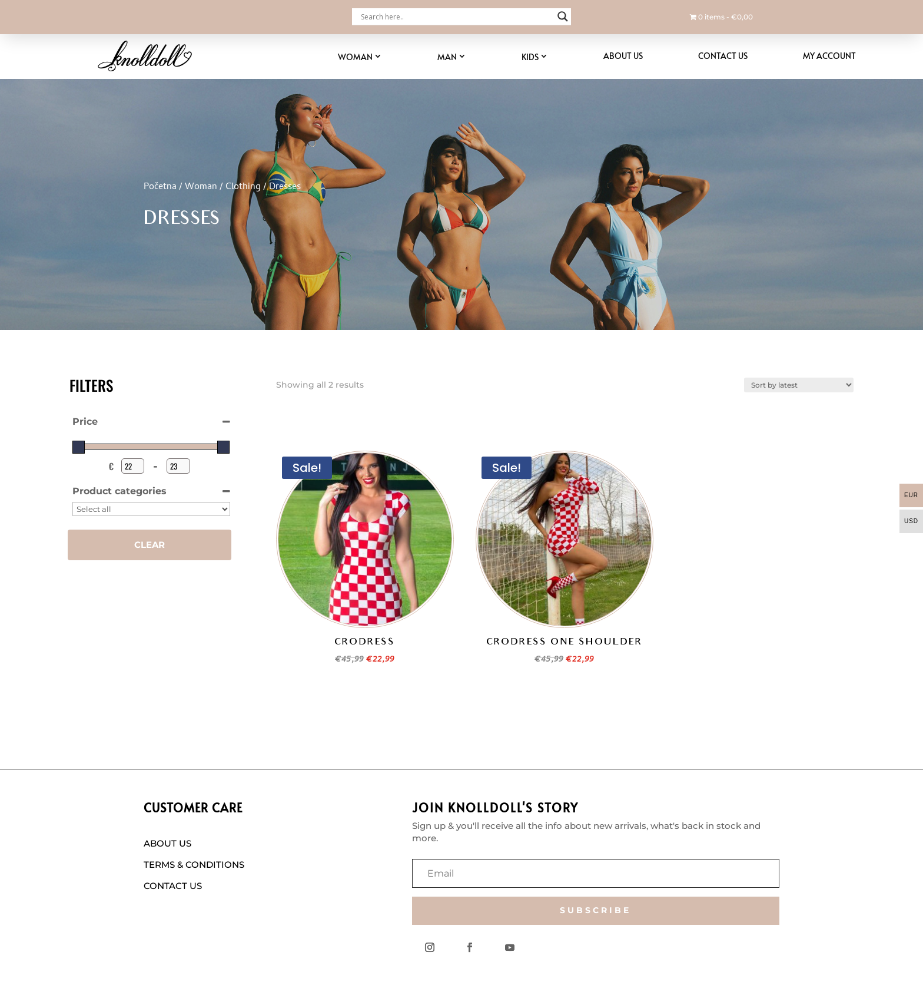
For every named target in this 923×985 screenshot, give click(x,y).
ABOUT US (167, 843)
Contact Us (723, 55)
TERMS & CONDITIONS (194, 864)
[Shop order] (799, 385)
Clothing (243, 187)
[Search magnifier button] (563, 16)
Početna (160, 187)
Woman (355, 56)
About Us (623, 55)
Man (447, 56)
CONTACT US (173, 885)
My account (829, 55)
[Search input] (456, 16)
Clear (149, 544)
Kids (530, 56)
